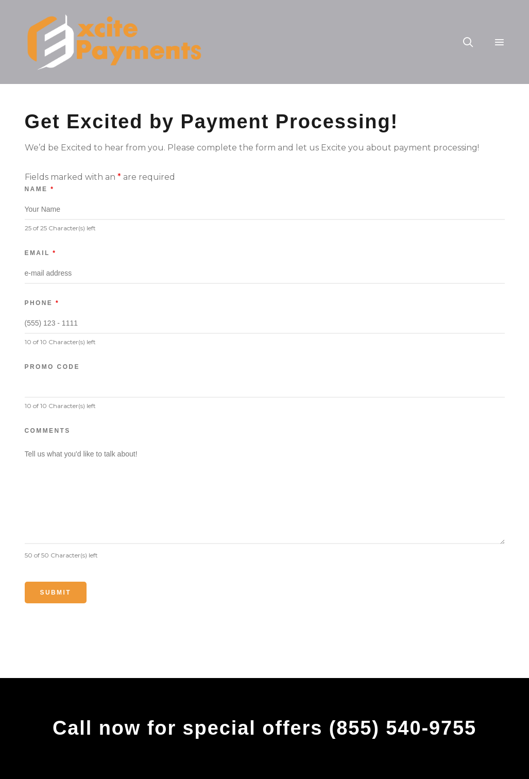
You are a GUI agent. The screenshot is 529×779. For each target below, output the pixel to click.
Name (40, 189)
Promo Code (52, 366)
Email (41, 253)
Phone (42, 303)
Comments (48, 430)
